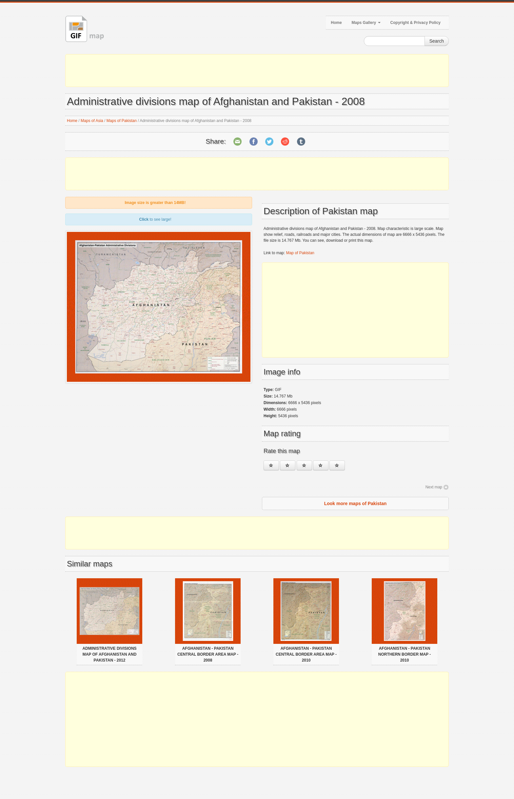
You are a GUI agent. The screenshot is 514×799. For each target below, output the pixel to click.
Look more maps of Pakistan (355, 503)
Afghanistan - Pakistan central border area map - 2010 (306, 654)
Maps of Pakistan (122, 120)
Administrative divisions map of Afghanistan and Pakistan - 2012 (109, 654)
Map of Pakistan (300, 253)
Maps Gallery (366, 22)
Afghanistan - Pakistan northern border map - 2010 (404, 654)
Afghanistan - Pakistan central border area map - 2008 (207, 654)
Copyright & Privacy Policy (415, 22)
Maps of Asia (92, 120)
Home (336, 22)
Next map (433, 487)
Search (436, 41)
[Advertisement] (257, 70)
